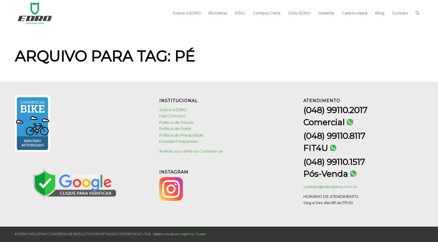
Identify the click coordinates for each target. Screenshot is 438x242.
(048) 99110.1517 (334, 162)
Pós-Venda (329, 174)
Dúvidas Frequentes (178, 141)
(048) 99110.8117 (334, 136)
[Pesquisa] (417, 13)
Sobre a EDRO (173, 109)
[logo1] (35, 13)
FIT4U (319, 148)
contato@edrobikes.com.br (330, 186)
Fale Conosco (172, 115)
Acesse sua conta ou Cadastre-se (191, 151)
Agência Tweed (193, 234)
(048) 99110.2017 (335, 110)
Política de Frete (175, 128)
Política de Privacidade (181, 135)
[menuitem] (187, 13)
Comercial (328, 122)
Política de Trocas (176, 122)
